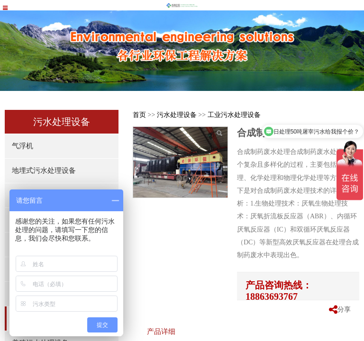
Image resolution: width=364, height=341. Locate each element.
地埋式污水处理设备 (44, 170)
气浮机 (22, 146)
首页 (139, 114)
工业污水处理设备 (234, 114)
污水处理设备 (177, 114)
